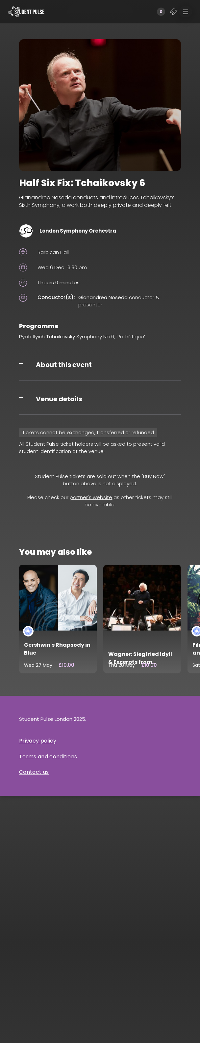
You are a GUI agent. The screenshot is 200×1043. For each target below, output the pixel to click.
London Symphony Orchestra (77, 230)
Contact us (34, 772)
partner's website (91, 497)
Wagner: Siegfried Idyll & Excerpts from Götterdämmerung (140, 662)
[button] (185, 11)
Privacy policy (37, 741)
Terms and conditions (48, 756)
